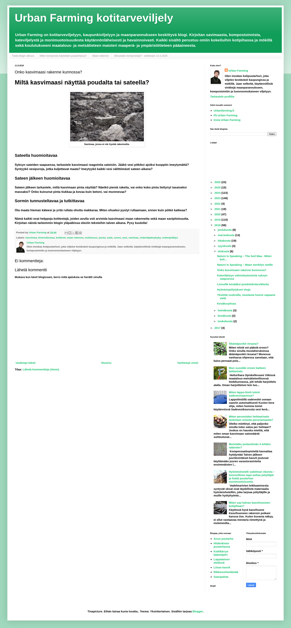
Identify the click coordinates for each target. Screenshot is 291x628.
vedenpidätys (170, 237)
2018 (217, 225)
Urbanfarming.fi (224, 110)
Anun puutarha (223, 538)
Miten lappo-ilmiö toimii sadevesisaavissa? (244, 394)
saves (117, 237)
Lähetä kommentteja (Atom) (41, 369)
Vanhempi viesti (187, 362)
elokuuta (224, 251)
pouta (102, 237)
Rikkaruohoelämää (226, 572)
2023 (217, 198)
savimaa (133, 237)
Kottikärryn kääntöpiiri (221, 553)
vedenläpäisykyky (150, 237)
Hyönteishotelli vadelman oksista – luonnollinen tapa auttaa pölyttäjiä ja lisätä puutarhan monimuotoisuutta (252, 476)
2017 (217, 327)
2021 (217, 208)
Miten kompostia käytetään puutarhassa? (63, 55)
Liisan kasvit (222, 567)
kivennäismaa (46, 237)
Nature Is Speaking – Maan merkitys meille (245, 264)
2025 (217, 187)
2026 (217, 182)
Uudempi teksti (26, 362)
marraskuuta (226, 235)
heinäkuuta (225, 310)
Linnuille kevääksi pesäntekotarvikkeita (243, 284)
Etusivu (106, 362)
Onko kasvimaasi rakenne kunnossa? (242, 270)
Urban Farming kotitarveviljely (94, 18)
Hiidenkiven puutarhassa (222, 545)
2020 (217, 214)
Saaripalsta (221, 576)
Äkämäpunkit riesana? (243, 343)
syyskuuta (225, 245)
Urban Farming (238, 70)
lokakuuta (224, 240)
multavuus (91, 237)
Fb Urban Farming (225, 115)
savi (124, 237)
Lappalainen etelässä (222, 561)
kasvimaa (31, 237)
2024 (217, 192)
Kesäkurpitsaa (226, 303)
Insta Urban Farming (227, 119)
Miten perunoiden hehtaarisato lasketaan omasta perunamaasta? (251, 418)
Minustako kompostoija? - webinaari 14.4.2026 (140, 55)
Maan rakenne (100, 55)
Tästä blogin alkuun (23, 55)
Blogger (197, 611)
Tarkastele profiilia (222, 96)
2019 (217, 219)
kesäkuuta (225, 315)
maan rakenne (75, 237)
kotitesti (60, 237)
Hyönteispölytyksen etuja (233, 289)
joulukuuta (225, 229)
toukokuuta (225, 321)
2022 (217, 203)
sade (110, 237)
